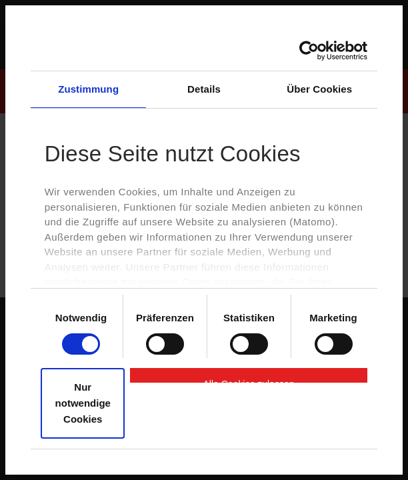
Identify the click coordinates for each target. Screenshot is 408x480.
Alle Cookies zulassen (249, 381)
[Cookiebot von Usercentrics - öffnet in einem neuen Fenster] (309, 51)
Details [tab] (204, 89)
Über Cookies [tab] (319, 89)
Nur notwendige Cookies (83, 403)
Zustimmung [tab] (88, 89)
